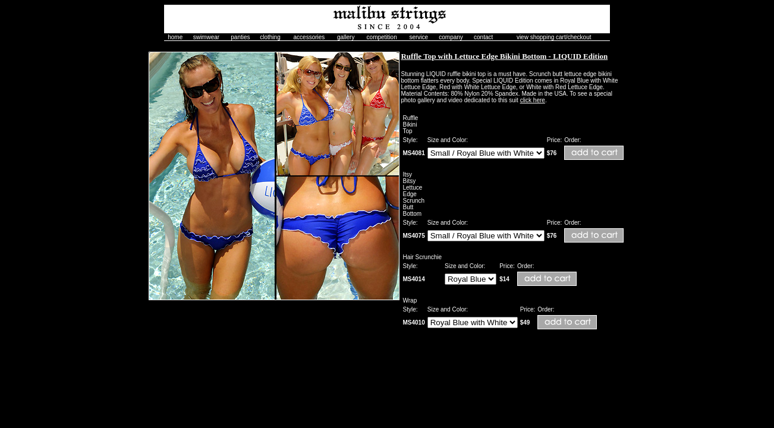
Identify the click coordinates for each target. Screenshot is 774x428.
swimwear (206, 37)
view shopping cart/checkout (554, 37)
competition (382, 37)
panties (240, 37)
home (175, 37)
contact (483, 37)
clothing (270, 37)
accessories (309, 37)
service (418, 37)
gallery (345, 37)
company (451, 37)
